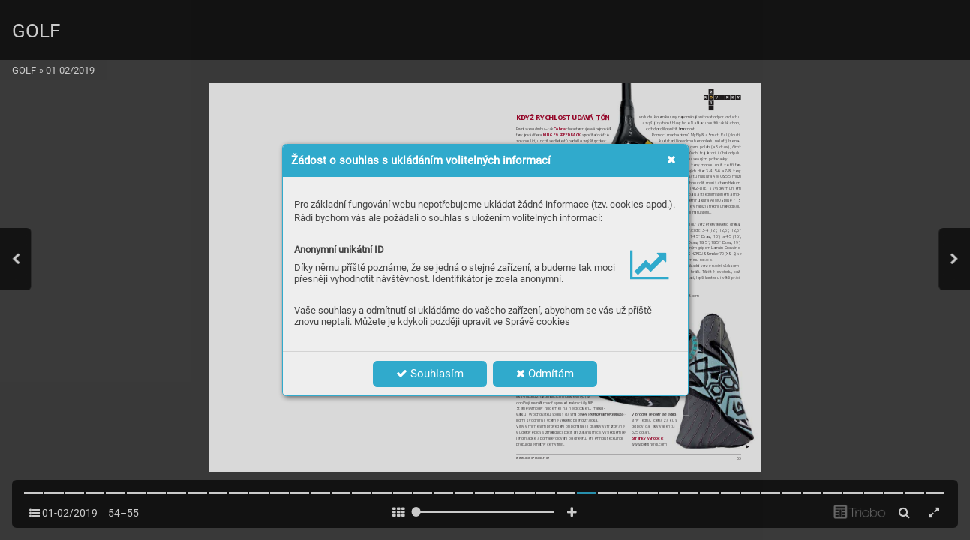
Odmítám (545, 373)
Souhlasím (430, 373)
